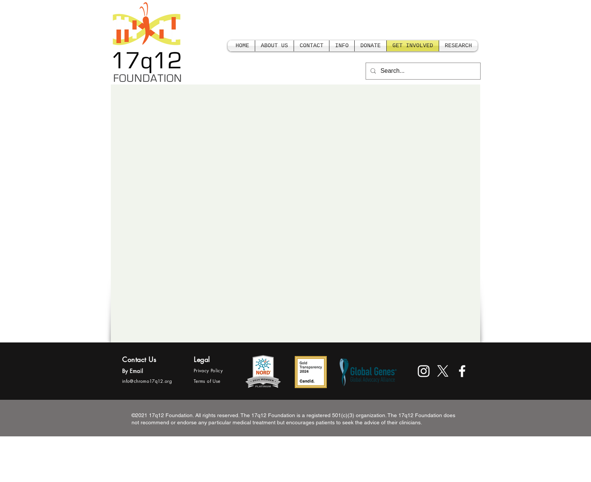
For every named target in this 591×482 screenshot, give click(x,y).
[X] (443, 371)
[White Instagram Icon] (424, 371)
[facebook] (462, 371)
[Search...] (422, 71)
